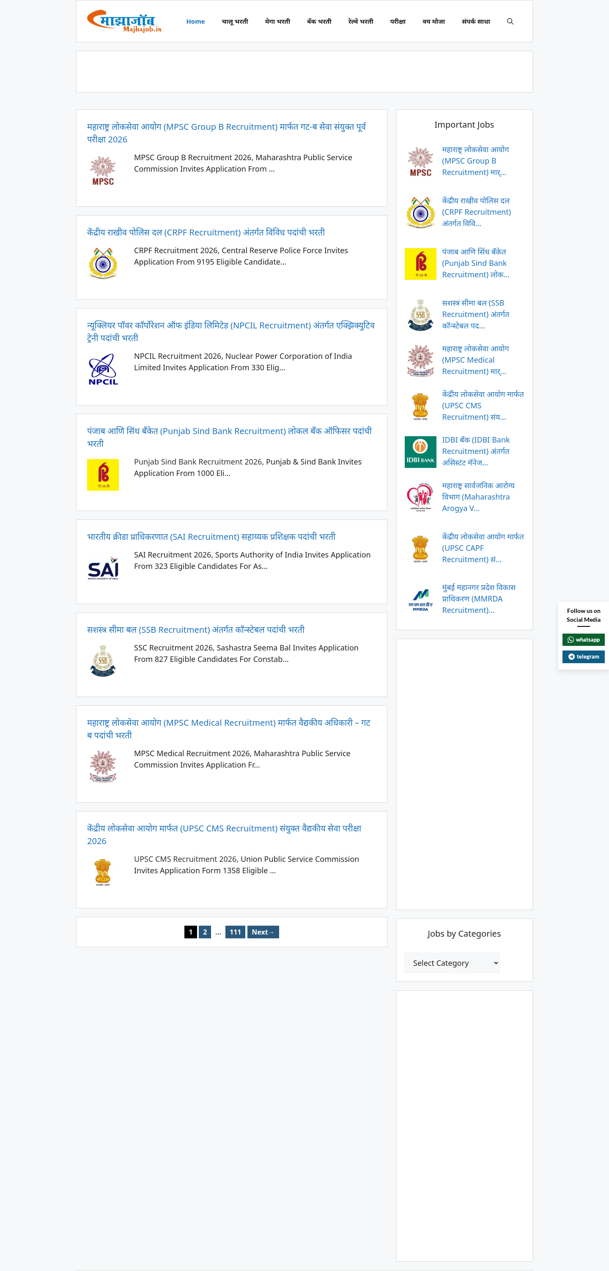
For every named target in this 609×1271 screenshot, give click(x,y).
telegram (583, 656)
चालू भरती (235, 21)
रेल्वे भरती (360, 21)
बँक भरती (319, 21)
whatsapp (584, 639)
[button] (510, 21)
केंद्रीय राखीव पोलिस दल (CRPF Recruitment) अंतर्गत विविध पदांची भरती (206, 232)
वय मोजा (433, 21)
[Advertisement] (304, 70)
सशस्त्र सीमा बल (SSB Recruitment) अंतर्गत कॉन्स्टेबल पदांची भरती (195, 629)
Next (263, 932)
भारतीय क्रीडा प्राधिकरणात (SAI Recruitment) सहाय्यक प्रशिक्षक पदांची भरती (211, 536)
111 (237, 931)
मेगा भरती (277, 21)
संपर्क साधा (476, 21)
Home (195, 21)
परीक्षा (398, 21)
